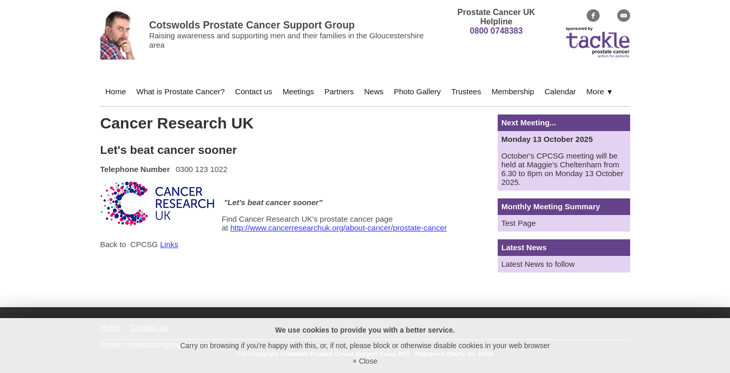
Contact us (253, 91)
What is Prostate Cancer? (181, 91)
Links (169, 244)
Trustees (466, 91)
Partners (339, 91)
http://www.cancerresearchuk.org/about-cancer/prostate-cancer (338, 227)
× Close (365, 361)
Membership (512, 91)
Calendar (560, 91)
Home (116, 91)
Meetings (298, 91)
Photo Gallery (417, 91)
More (599, 91)
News (374, 91)
